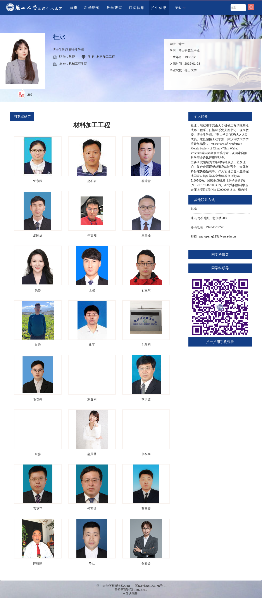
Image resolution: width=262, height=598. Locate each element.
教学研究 (114, 8)
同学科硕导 (220, 268)
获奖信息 (137, 8)
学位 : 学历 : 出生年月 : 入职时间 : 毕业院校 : (185, 57)
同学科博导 (220, 254)
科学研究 (92, 8)
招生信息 (159, 8)
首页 (74, 8)
